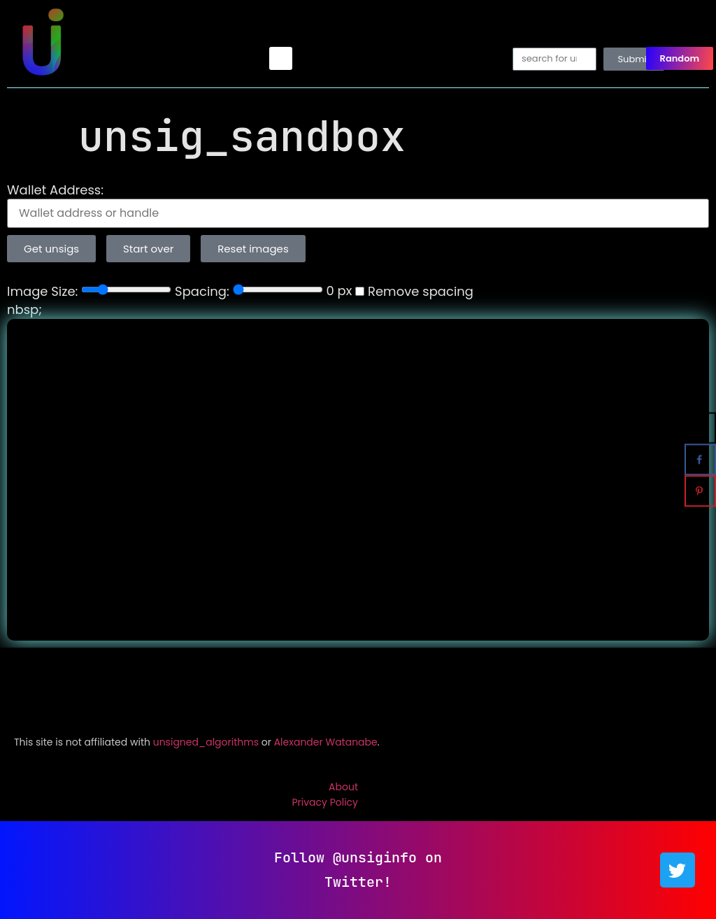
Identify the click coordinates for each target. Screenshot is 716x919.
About (343, 787)
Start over (148, 248)
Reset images (253, 248)
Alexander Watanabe (326, 742)
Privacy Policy (325, 802)
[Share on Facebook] (700, 460)
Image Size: (42, 291)
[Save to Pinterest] (700, 491)
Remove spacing (414, 291)
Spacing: (202, 291)
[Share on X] (700, 428)
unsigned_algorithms (206, 742)
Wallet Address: (55, 190)
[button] (280, 58)
